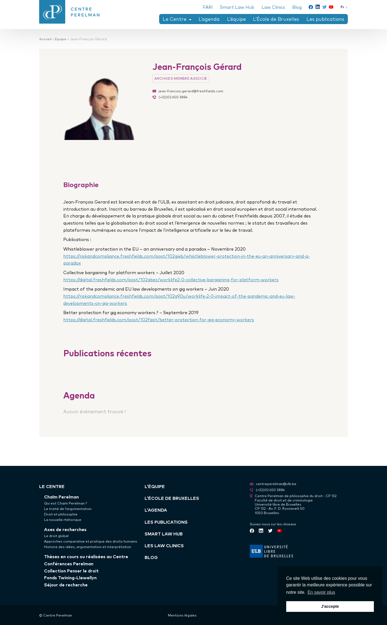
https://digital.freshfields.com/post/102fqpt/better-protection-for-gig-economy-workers (158, 319)
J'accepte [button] (330, 606)
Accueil (45, 38)
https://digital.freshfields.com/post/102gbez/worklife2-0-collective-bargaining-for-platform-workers (171, 279)
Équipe (60, 38)
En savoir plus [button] (321, 592)
